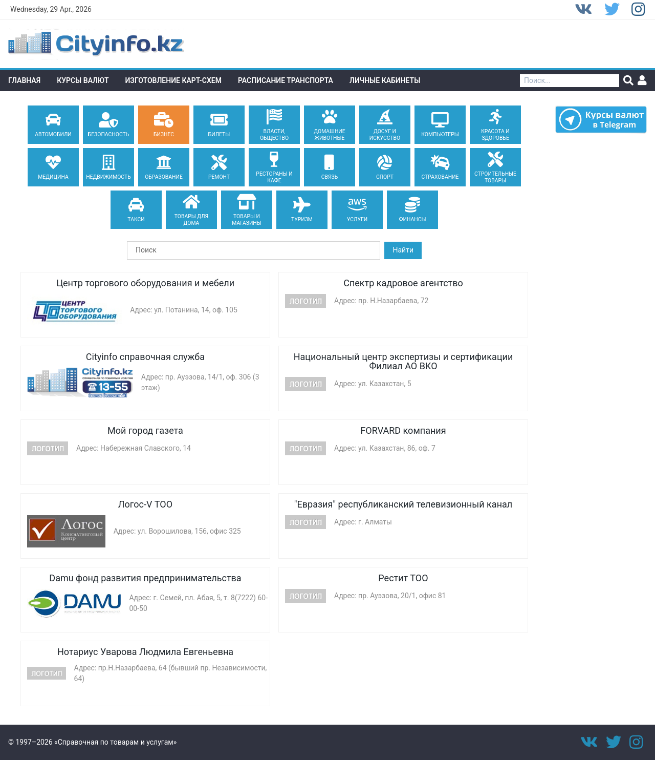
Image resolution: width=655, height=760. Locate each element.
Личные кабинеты (385, 80)
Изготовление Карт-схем (173, 80)
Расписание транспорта (285, 80)
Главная (24, 80)
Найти (402, 250)
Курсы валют (82, 80)
